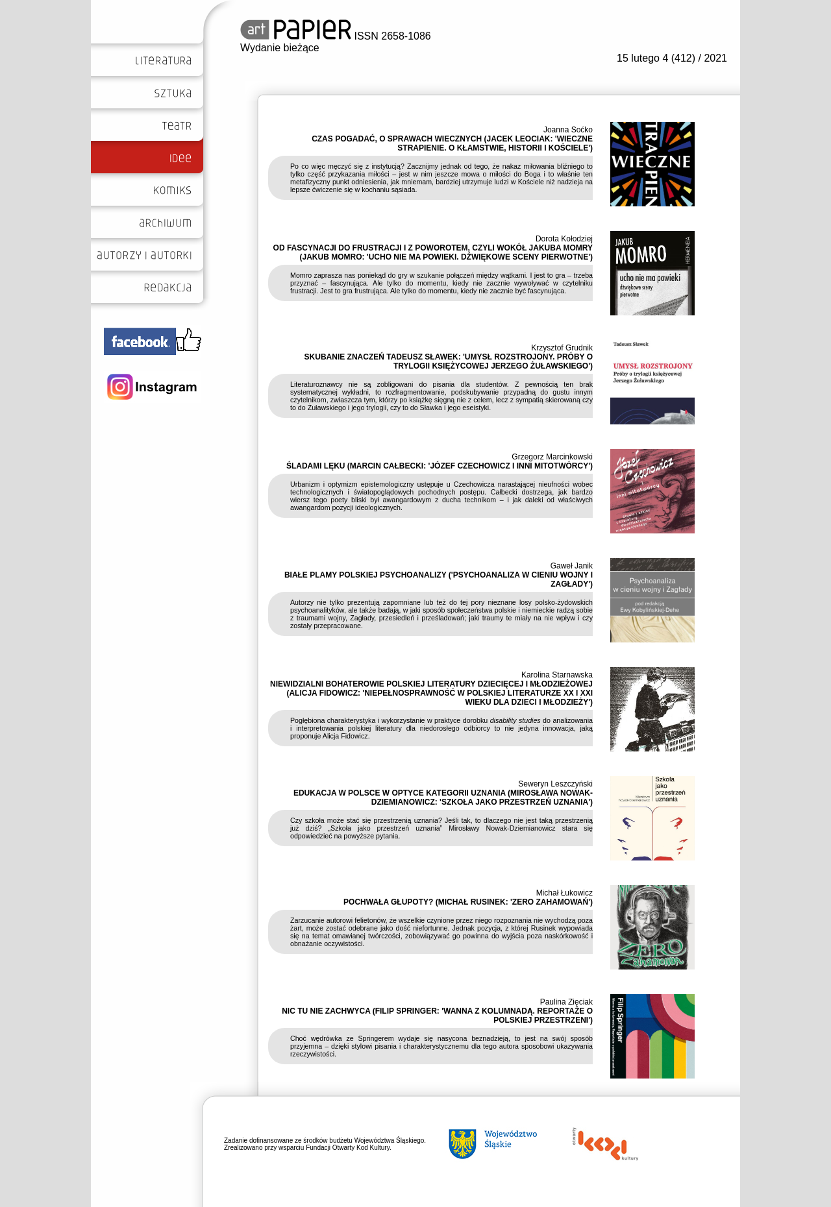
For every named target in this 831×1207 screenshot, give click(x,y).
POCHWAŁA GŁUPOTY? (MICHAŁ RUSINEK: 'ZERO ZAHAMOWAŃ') (468, 902)
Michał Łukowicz (564, 892)
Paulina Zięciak (566, 1001)
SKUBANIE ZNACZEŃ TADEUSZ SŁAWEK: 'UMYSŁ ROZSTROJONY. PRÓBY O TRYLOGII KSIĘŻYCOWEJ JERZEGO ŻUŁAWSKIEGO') (448, 361)
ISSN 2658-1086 (335, 36)
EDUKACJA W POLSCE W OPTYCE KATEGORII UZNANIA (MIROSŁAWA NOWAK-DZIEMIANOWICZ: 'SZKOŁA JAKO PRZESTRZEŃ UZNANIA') (443, 797)
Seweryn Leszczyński (555, 783)
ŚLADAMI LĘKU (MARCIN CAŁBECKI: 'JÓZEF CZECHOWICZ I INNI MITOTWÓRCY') (439, 465)
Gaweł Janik (572, 565)
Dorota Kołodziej (564, 238)
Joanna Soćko (568, 129)
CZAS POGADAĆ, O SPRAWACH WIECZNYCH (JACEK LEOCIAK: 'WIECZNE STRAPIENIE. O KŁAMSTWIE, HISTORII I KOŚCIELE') (452, 143)
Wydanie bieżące (279, 47)
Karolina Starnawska (557, 674)
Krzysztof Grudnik (562, 347)
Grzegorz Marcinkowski (552, 456)
